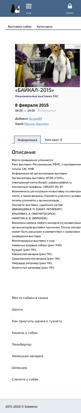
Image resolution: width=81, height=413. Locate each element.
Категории (44, 26)
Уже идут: (53, 139)
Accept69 (35, 118)
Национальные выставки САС (36, 96)
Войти (69, 8)
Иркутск (42, 123)
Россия (29, 123)
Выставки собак (20, 26)
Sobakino (15, 8)
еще (29, 8)
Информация (27, 140)
